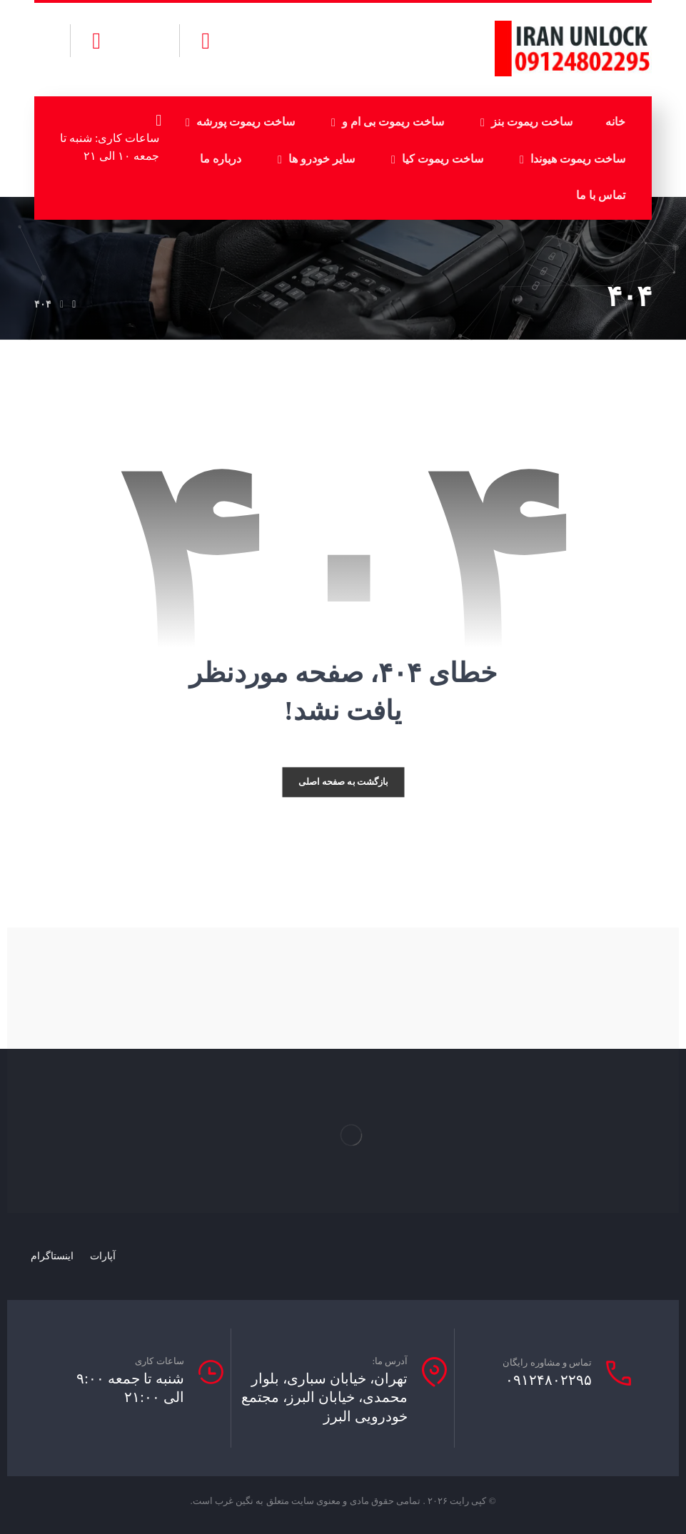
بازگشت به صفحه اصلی (343, 782)
